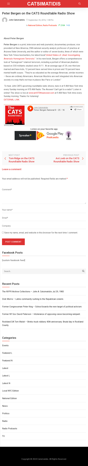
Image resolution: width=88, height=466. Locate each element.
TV (3, 436)
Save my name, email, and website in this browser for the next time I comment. (41, 232)
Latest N (6, 383)
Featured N (7, 360)
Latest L (6, 375)
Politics (5, 413)
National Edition (35, 25)
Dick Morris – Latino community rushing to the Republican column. (33, 299)
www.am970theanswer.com (41, 93)
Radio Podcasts (50, 25)
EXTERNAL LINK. (12, 99)
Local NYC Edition (10, 390)
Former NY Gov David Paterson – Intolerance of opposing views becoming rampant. (41, 314)
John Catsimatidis (17, 20)
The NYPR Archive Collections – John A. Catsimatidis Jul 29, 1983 (33, 291)
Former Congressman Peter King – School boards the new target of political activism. (42, 306)
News (5, 406)
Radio (5, 421)
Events (5, 345)
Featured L (7, 353)
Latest (5, 368)
